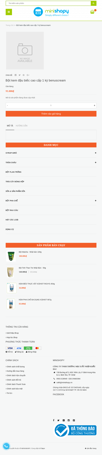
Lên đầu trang (90, 448)
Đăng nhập (31, 352)
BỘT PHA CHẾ (12, 201)
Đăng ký (19, 352)
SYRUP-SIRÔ (11, 153)
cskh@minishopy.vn (64, 383)
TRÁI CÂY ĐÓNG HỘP (15, 182)
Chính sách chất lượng (15, 367)
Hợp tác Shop (12, 337)
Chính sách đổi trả (13, 380)
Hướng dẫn (21, 126)
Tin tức (9, 393)
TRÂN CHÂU (11, 163)
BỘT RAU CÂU (12, 210)
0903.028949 (61, 379)
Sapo (43, 448)
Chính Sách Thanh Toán (16, 384)
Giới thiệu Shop (12, 333)
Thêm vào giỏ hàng (51, 113)
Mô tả (10, 126)
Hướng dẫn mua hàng (15, 371)
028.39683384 (74, 379)
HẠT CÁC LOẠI (12, 220)
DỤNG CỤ (10, 229)
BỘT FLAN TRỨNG (13, 172)
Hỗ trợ (9, 352)
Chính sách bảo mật (14, 389)
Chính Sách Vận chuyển (15, 375)
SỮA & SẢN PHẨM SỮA (15, 191)
